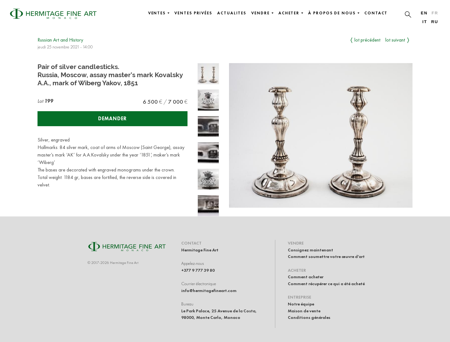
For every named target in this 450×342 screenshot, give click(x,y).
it (424, 21)
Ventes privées (193, 13)
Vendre (262, 13)
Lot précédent (367, 40)
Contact (376, 13)
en (424, 13)
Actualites (231, 13)
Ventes (159, 13)
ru (434, 21)
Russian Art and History (60, 40)
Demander (112, 118)
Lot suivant (395, 40)
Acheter (290, 13)
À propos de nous (333, 13)
